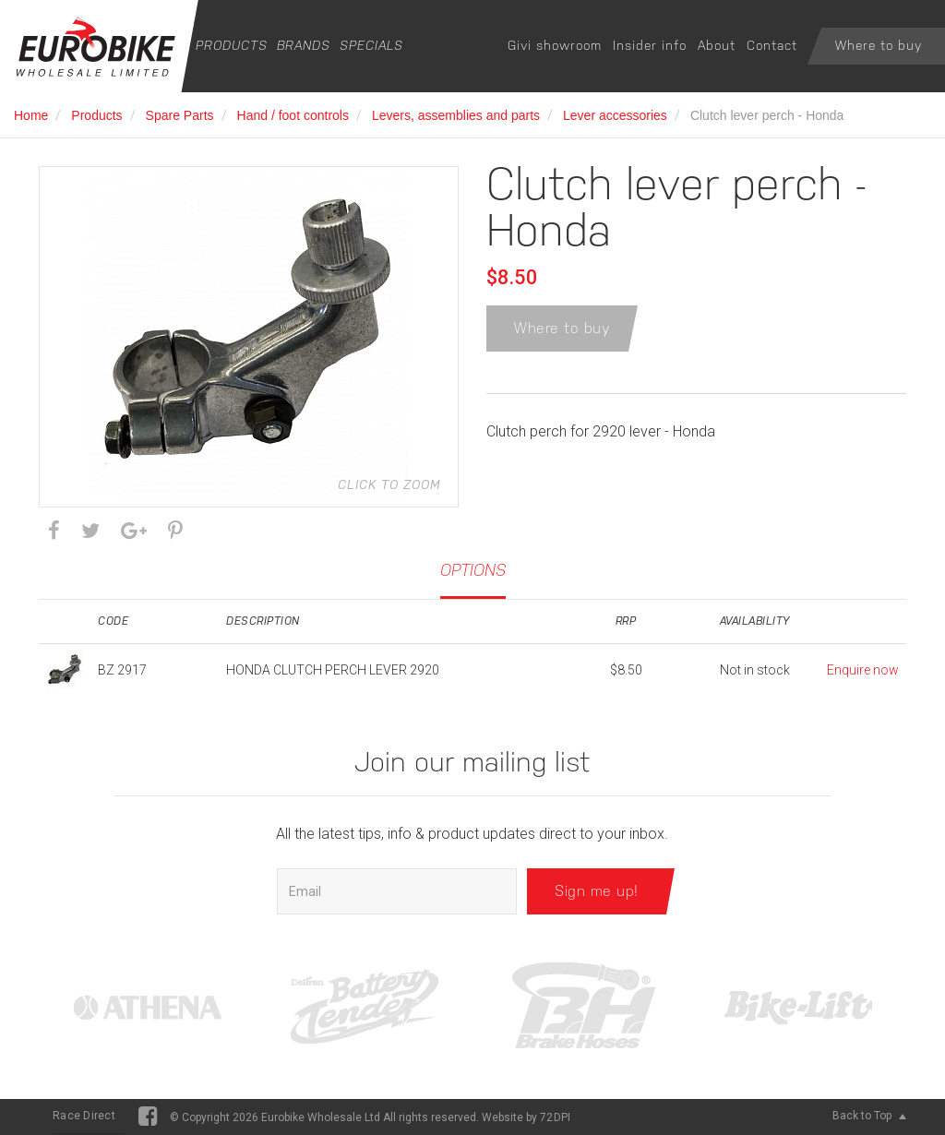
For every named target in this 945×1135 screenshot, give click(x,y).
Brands (303, 45)
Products (232, 45)
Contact (772, 45)
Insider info (650, 45)
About (717, 45)
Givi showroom (555, 45)
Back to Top (869, 1115)
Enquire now (863, 670)
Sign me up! (597, 891)
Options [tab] (473, 569)
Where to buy (878, 45)
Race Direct (84, 1115)
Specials (371, 45)
